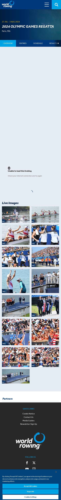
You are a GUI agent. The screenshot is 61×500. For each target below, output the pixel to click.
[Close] (56, 472)
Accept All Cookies (30, 486)
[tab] (8, 43)
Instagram (34, 469)
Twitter (34, 462)
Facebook (27, 462)
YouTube (27, 469)
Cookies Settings (30, 497)
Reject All (30, 491)
